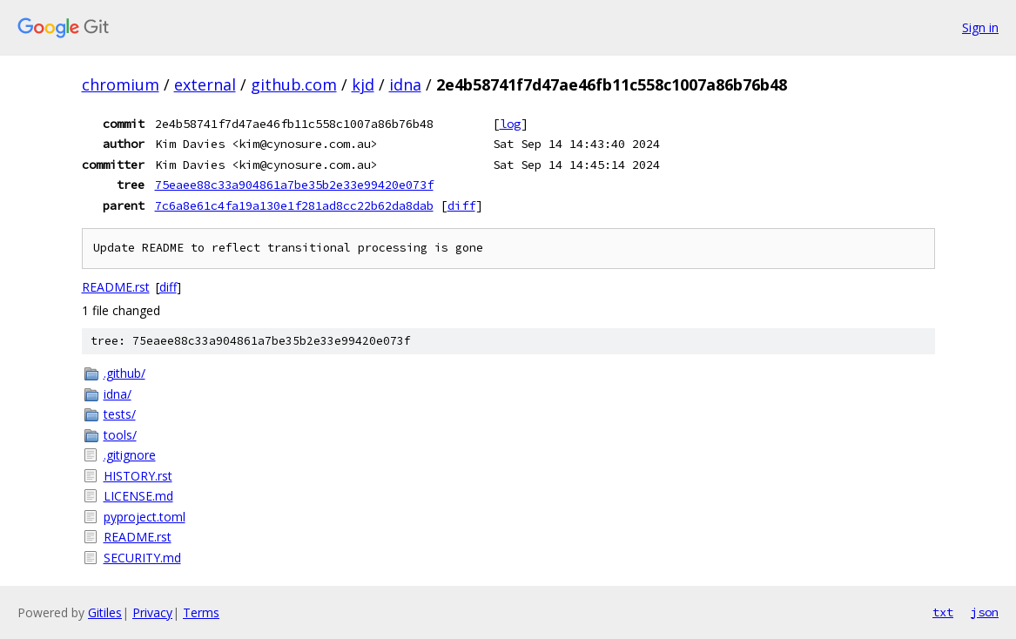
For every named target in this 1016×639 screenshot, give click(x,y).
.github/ (124, 373)
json (985, 612)
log (510, 123)
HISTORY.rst (138, 475)
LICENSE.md (138, 496)
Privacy (152, 612)
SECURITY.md (142, 557)
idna (405, 84)
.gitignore (130, 455)
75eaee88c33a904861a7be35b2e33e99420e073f (294, 184)
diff (461, 205)
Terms (201, 612)
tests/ (120, 414)
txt (942, 612)
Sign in (980, 27)
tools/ (120, 435)
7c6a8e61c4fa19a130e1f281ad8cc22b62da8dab (294, 205)
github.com (294, 84)
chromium (120, 84)
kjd (363, 84)
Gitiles (105, 612)
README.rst (116, 287)
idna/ (117, 394)
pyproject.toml (144, 516)
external (205, 84)
